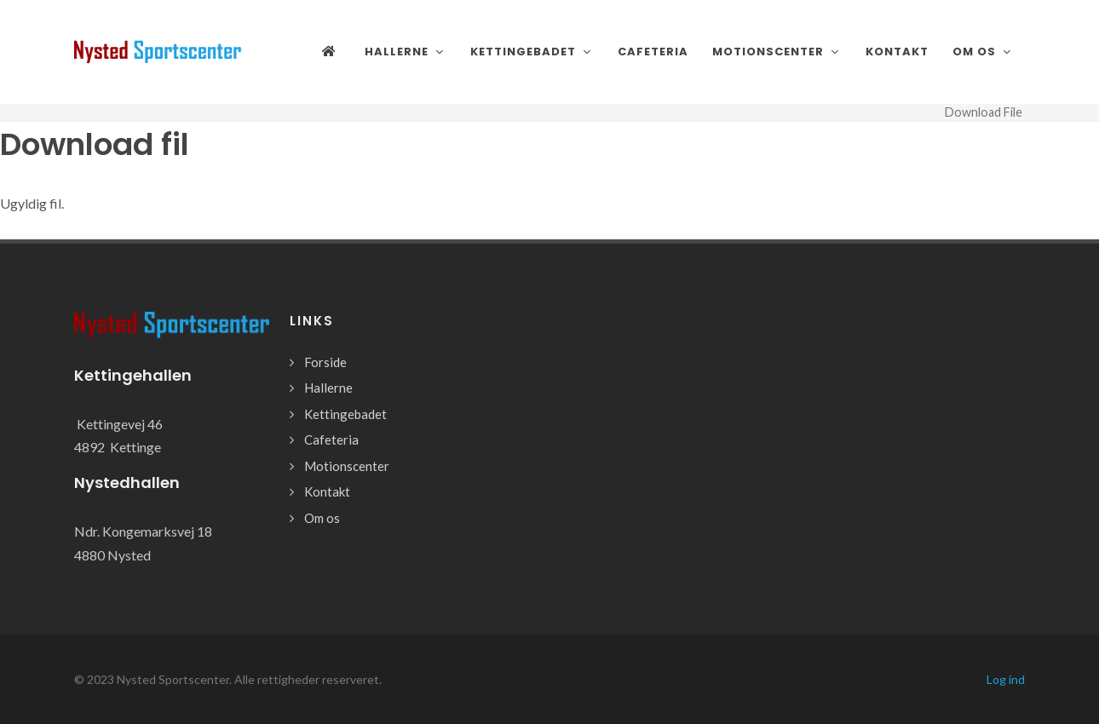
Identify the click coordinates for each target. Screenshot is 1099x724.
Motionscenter (346, 466)
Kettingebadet (345, 414)
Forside (325, 362)
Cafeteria (331, 439)
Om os (322, 518)
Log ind (1006, 679)
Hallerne (328, 387)
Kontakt (327, 491)
